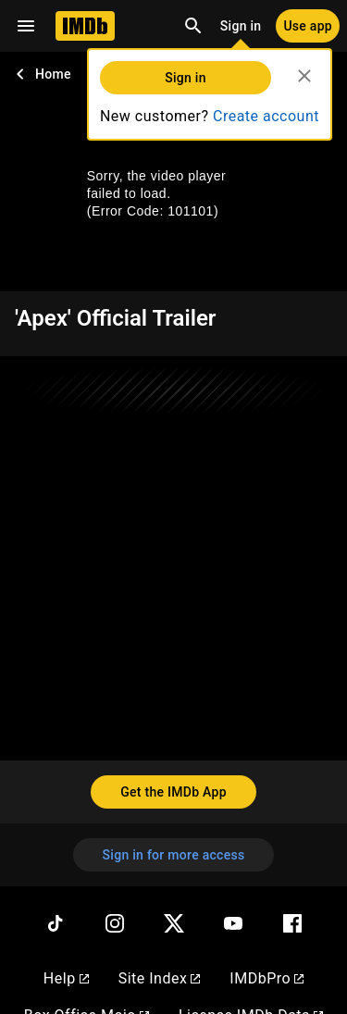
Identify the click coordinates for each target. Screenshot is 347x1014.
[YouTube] (233, 923)
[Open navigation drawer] (26, 26)
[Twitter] (174, 923)
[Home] (85, 26)
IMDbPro (266, 978)
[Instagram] (115, 923)
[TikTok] (55, 923)
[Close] (304, 76)
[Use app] (308, 26)
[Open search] (193, 26)
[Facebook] (292, 923)
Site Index (159, 978)
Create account (266, 116)
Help (66, 978)
